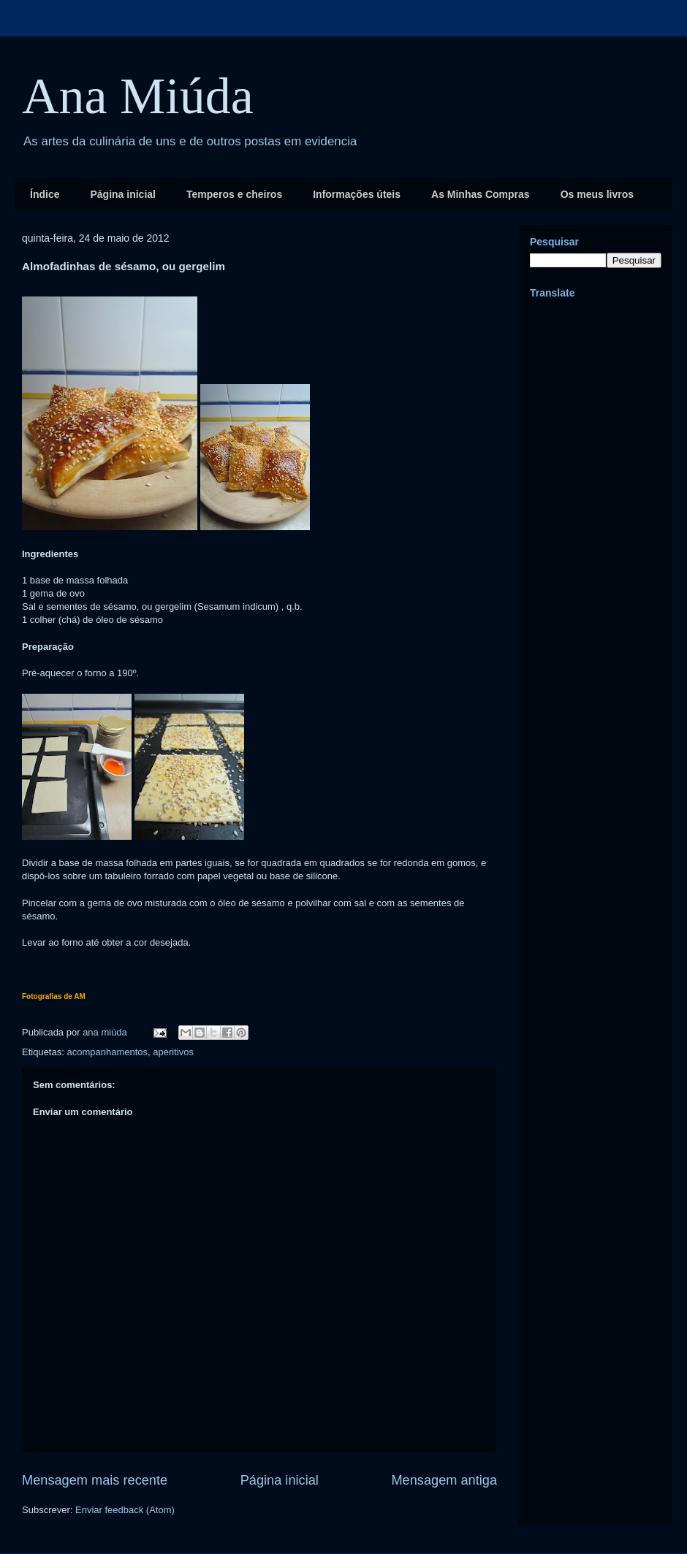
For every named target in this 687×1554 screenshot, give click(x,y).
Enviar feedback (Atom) (125, 1509)
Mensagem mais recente (94, 1480)
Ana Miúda (138, 96)
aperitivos (173, 1051)
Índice (44, 194)
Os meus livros (597, 194)
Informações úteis (357, 194)
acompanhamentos (107, 1051)
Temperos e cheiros (234, 194)
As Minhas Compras (480, 194)
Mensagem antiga (444, 1480)
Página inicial (122, 194)
